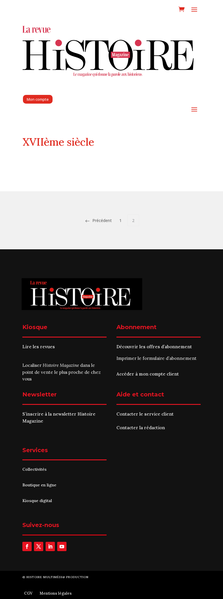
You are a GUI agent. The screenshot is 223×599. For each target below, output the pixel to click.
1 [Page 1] (120, 220)
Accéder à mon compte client (147, 374)
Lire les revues (38, 346)
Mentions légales (55, 593)
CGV (28, 593)
